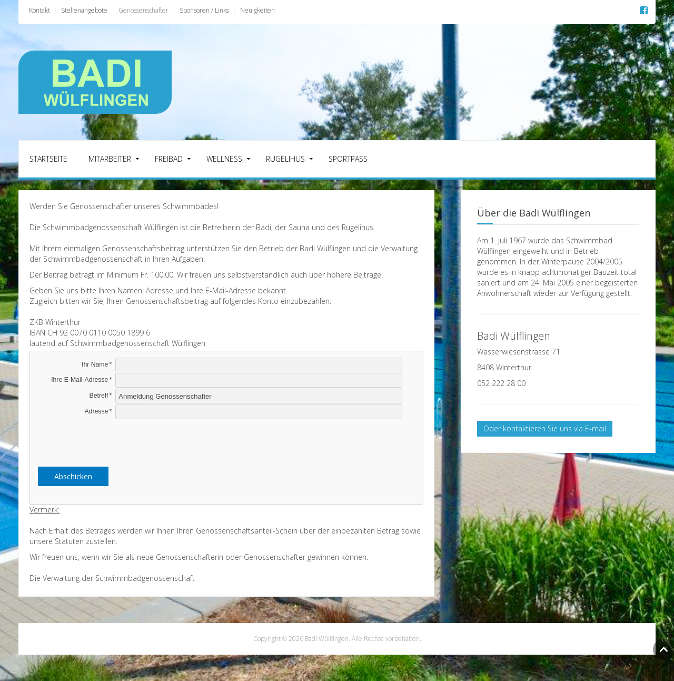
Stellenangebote (84, 10)
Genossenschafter (143, 10)
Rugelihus (285, 159)
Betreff (99, 395)
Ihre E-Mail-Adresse (79, 379)
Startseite (48, 159)
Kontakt (39, 10)
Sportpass (348, 159)
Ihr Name (95, 364)
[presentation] (226, 440)
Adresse (96, 411)
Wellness (224, 159)
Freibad (169, 159)
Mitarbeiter (109, 159)
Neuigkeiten (257, 10)
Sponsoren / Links (204, 10)
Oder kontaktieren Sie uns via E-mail (544, 428)
